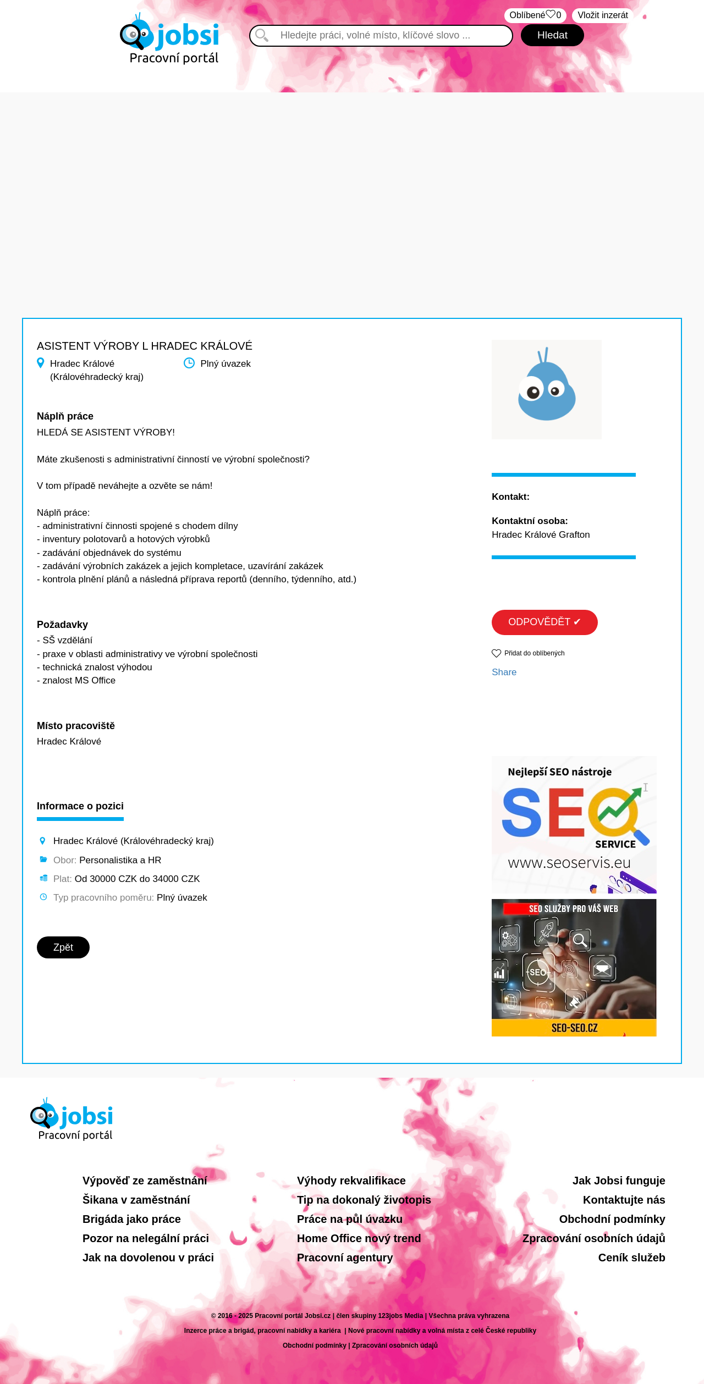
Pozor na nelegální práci (145, 1238)
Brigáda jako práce (131, 1219)
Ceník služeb (632, 1257)
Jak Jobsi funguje (619, 1181)
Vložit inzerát (603, 15)
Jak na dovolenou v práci (148, 1257)
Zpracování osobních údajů (594, 1238)
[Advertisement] (352, 169)
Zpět (63, 947)
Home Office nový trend (359, 1238)
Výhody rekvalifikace (351, 1181)
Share (504, 672)
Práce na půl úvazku (350, 1219)
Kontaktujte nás (624, 1200)
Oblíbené (536, 15)
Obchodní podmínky (612, 1219)
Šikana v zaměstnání (136, 1200)
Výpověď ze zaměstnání (144, 1181)
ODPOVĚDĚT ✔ (544, 621)
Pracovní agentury (345, 1257)
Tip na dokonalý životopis (364, 1200)
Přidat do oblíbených (534, 653)
